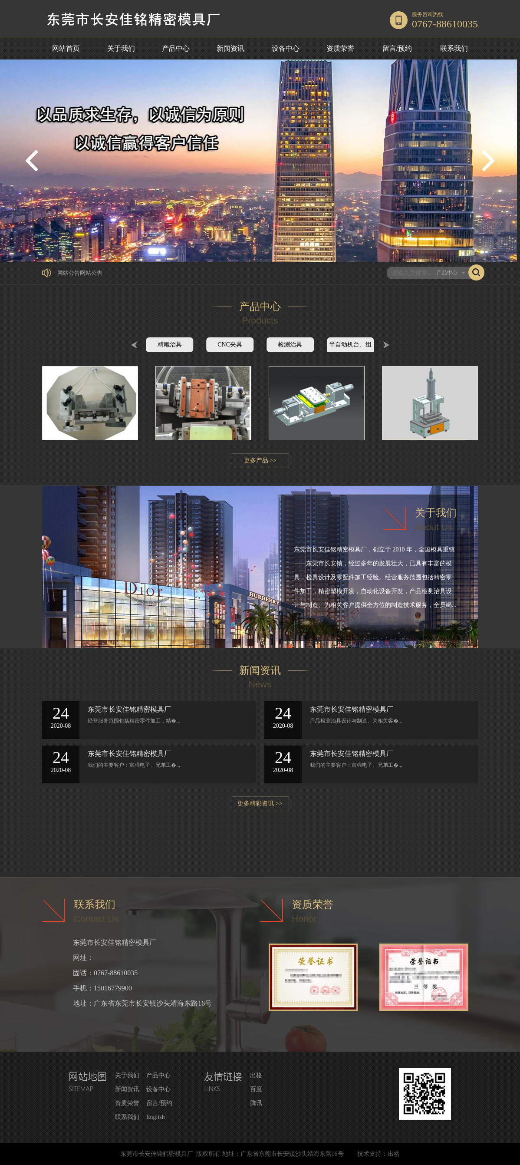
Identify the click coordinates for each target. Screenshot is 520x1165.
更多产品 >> (260, 460)
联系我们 (454, 48)
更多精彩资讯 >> (259, 803)
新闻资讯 (230, 48)
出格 (256, 1075)
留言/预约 (397, 48)
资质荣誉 (340, 48)
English (155, 1117)
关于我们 (121, 48)
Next (386, 344)
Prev (134, 344)
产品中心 (176, 48)
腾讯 (256, 1103)
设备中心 (285, 48)
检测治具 (290, 344)
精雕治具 (170, 344)
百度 (256, 1089)
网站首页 (66, 48)
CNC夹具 (229, 344)
